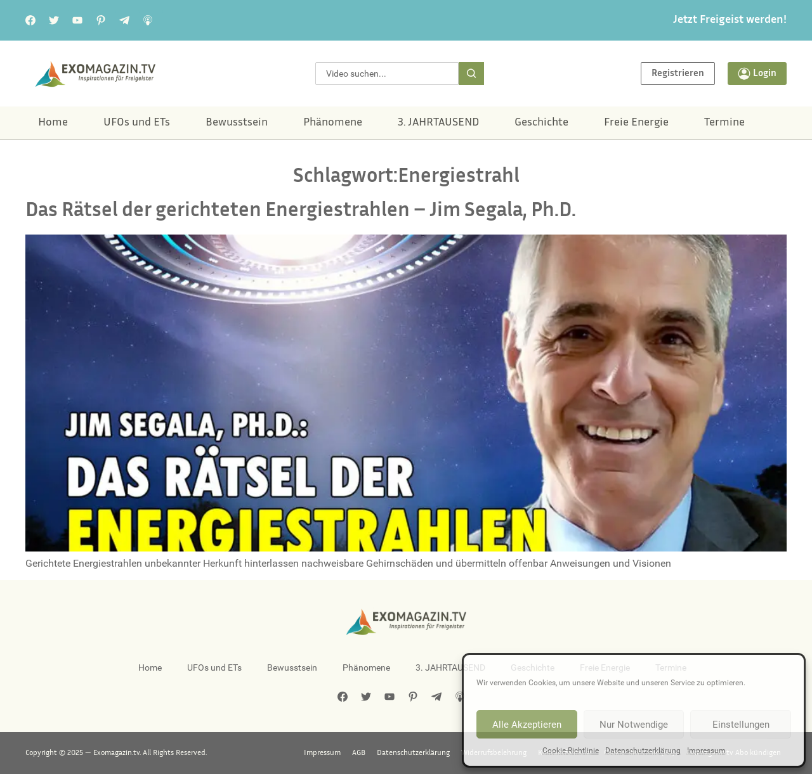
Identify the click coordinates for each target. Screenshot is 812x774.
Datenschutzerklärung (643, 750)
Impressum (706, 750)
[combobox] (387, 73)
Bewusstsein (237, 123)
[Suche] (471, 73)
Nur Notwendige (633, 724)
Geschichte (541, 123)
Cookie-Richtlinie (570, 750)
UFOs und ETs (136, 123)
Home (53, 123)
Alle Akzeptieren (526, 724)
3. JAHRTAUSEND (438, 123)
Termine (724, 123)
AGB (358, 753)
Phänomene (332, 123)
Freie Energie (636, 123)
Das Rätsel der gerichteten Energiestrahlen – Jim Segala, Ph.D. (300, 211)
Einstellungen (740, 724)
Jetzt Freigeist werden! (730, 20)
